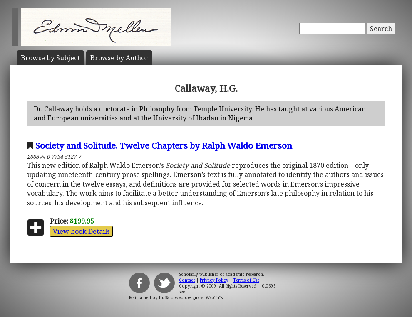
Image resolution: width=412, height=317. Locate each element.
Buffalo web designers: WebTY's (191, 297)
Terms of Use (246, 280)
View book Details (81, 231)
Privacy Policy (214, 280)
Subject (50, 57)
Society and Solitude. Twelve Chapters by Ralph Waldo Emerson (163, 145)
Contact (187, 280)
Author (119, 57)
